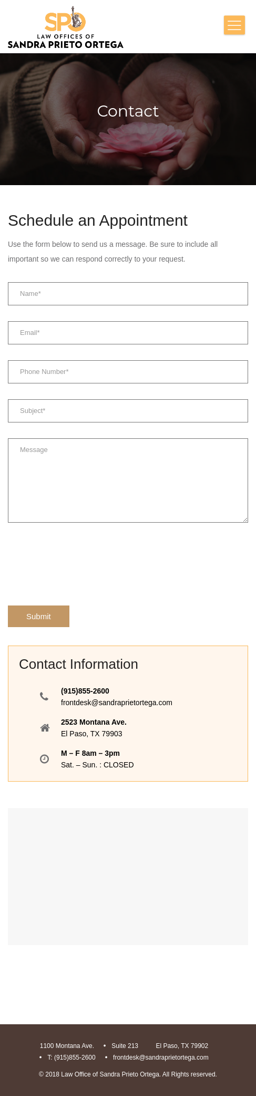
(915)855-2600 (85, 691)
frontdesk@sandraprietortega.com (116, 702)
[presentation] (88, 563)
